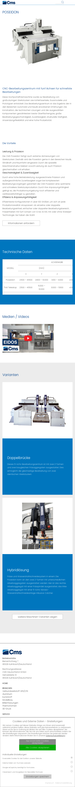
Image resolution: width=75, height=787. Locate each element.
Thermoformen (9, 705)
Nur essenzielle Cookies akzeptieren (37, 741)
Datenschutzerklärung (55, 735)
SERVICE (6, 714)
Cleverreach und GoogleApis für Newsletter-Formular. (37, 771)
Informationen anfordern (21, 223)
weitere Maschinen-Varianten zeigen (37, 616)
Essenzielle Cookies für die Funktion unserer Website (37, 758)
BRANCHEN (7, 688)
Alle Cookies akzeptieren (37, 747)
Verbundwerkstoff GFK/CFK (15, 691)
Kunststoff (7, 697)
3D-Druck (6, 708)
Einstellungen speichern (37, 776)
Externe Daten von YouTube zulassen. (37, 762)
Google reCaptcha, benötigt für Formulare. (37, 767)
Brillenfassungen (10, 702)
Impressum (49, 783)
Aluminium (7, 694)
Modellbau (7, 700)
